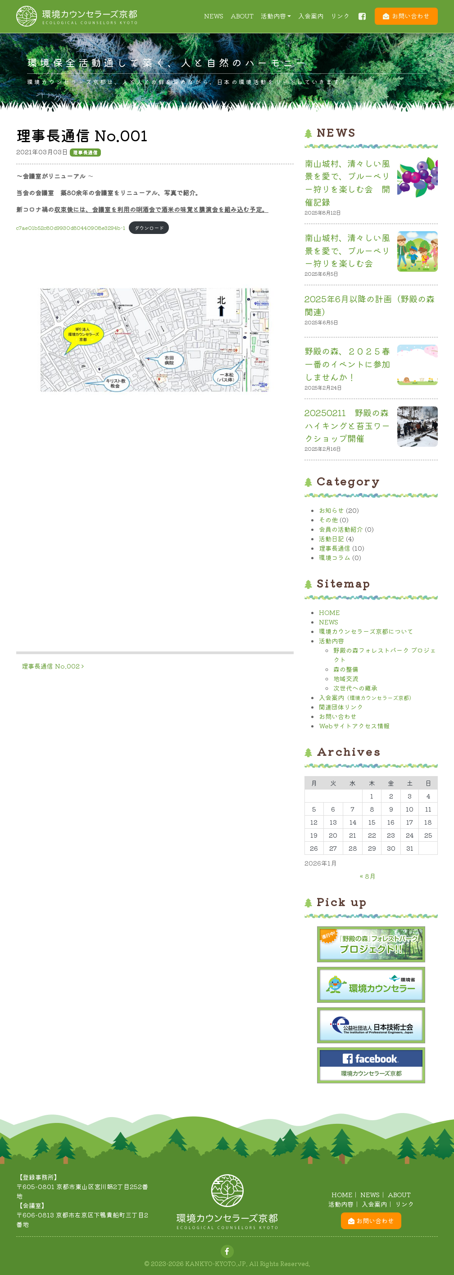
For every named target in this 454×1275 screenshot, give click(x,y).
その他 (328, 519)
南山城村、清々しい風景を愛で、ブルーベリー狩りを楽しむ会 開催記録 (347, 182)
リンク (340, 15)
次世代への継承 (355, 687)
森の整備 (346, 668)
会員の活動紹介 (341, 529)
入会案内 (310, 15)
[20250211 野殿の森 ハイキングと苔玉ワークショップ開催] (417, 428)
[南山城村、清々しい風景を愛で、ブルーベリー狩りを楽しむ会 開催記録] (417, 179)
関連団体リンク (341, 706)
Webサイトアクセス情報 (354, 725)
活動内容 (273, 15)
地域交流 (346, 678)
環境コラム (334, 557)
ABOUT (242, 15)
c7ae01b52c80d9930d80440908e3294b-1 (70, 227)
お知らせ (331, 510)
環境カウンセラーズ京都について (366, 631)
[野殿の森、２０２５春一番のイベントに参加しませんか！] (417, 367)
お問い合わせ (411, 15)
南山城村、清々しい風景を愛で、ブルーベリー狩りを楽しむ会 (347, 250)
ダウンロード (149, 227)
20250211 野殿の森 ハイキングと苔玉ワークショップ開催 (350, 425)
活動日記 (331, 538)
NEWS (213, 15)
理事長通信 (334, 547)
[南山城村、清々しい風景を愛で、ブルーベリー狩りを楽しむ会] (417, 253)
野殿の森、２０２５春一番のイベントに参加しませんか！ (347, 364)
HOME (329, 612)
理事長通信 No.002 (53, 665)
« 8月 (368, 875)
